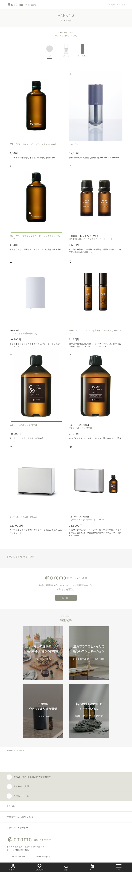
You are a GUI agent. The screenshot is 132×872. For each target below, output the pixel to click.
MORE (66, 597)
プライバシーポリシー (17, 827)
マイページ (13, 867)
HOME (10, 750)
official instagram (43, 857)
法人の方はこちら (118, 5)
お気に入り (39, 867)
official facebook (18, 857)
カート (92, 867)
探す (66, 867)
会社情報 (11, 806)
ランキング (21, 750)
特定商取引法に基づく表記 (20, 817)
